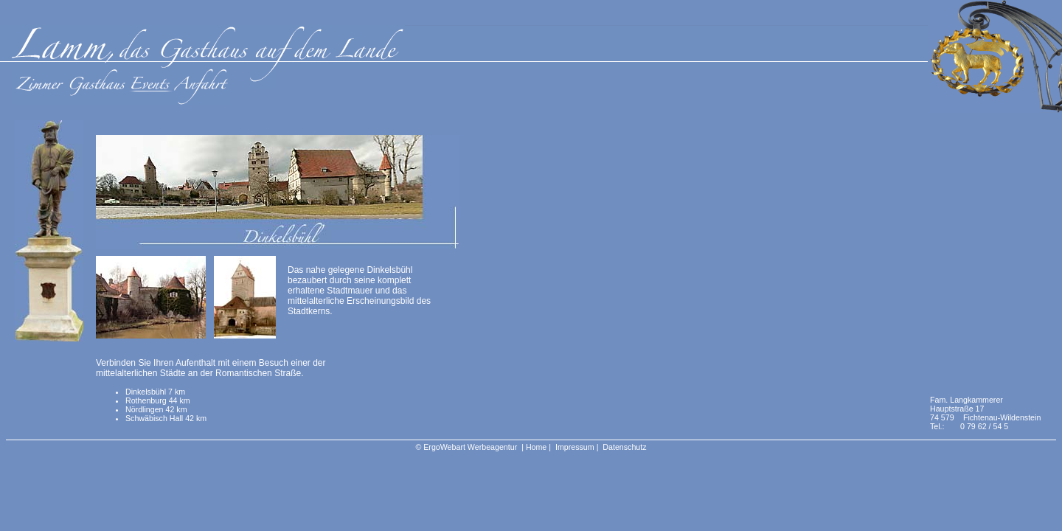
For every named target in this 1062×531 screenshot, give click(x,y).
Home (536, 446)
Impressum (574, 446)
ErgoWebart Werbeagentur (471, 446)
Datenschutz (624, 446)
